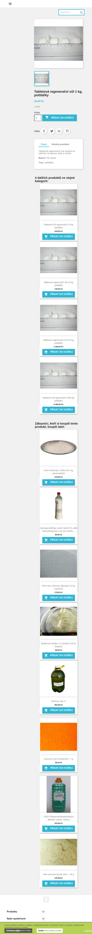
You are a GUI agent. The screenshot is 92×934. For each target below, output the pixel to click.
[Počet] (37, 118)
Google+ (59, 131)
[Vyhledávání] (71, 12)
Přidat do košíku (59, 117)
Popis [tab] (44, 144)
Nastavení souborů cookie (18, 930)
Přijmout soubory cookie (49, 930)
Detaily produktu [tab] (60, 144)
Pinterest (67, 131)
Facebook (46, 899)
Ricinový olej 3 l (58, 701)
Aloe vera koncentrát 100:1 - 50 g (58, 874)
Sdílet (44, 131)
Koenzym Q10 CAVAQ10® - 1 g (58, 759)
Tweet (52, 131)
